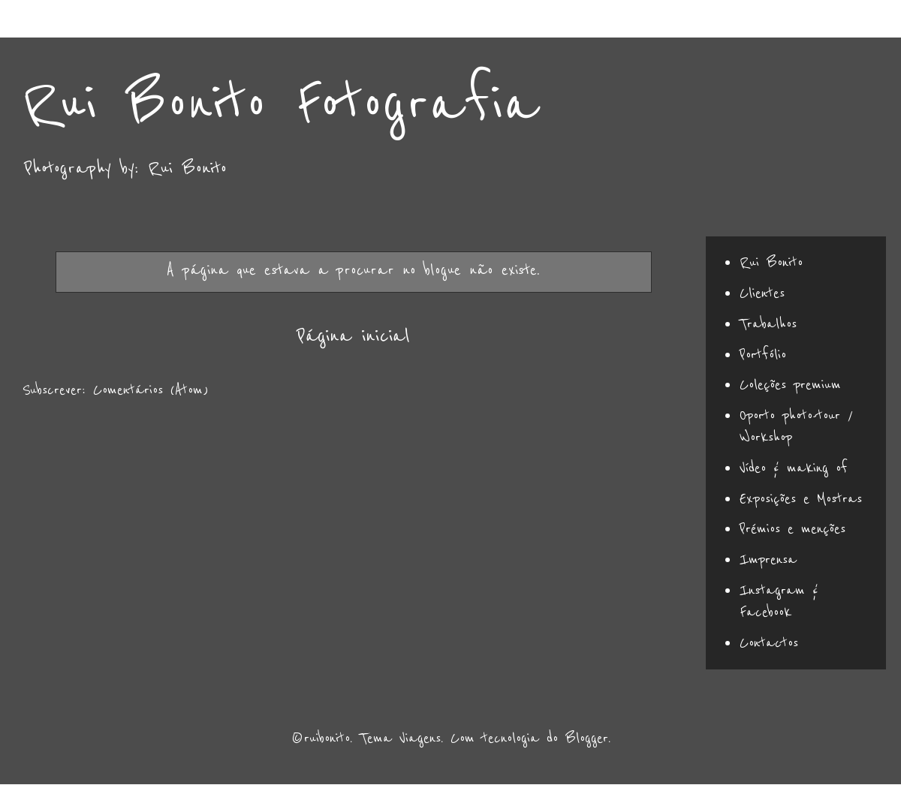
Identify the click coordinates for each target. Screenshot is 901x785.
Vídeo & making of (794, 468)
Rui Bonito (771, 263)
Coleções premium (790, 385)
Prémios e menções (792, 529)
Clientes (762, 293)
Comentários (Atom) (150, 390)
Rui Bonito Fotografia (280, 104)
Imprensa (768, 560)
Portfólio (763, 355)
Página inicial (353, 335)
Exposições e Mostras (801, 499)
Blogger (586, 738)
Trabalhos (768, 324)
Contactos (769, 643)
